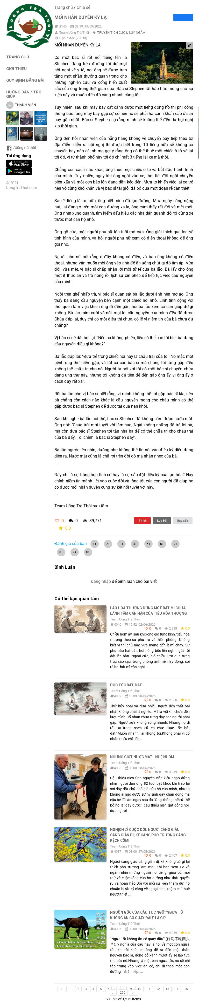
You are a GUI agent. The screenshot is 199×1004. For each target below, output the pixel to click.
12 (158, 989)
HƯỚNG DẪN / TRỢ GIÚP (23, 94)
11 (149, 989)
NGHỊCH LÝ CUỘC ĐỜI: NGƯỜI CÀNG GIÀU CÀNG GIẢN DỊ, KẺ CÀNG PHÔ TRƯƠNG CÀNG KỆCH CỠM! (148, 835)
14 (177, 989)
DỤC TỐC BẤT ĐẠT (126, 685)
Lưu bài (162, 520)
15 (186, 989)
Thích (143, 520)
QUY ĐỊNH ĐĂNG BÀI (25, 80)
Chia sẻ (83, 7)
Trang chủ (63, 7)
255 (122, 992)
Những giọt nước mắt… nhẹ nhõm (142, 757)
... (113, 992)
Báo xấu (182, 520)
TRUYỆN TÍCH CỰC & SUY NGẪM (121, 33)
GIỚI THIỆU (16, 68)
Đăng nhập (101, 581)
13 (167, 989)
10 (139, 989)
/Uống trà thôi (21, 148)
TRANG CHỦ (17, 56)
